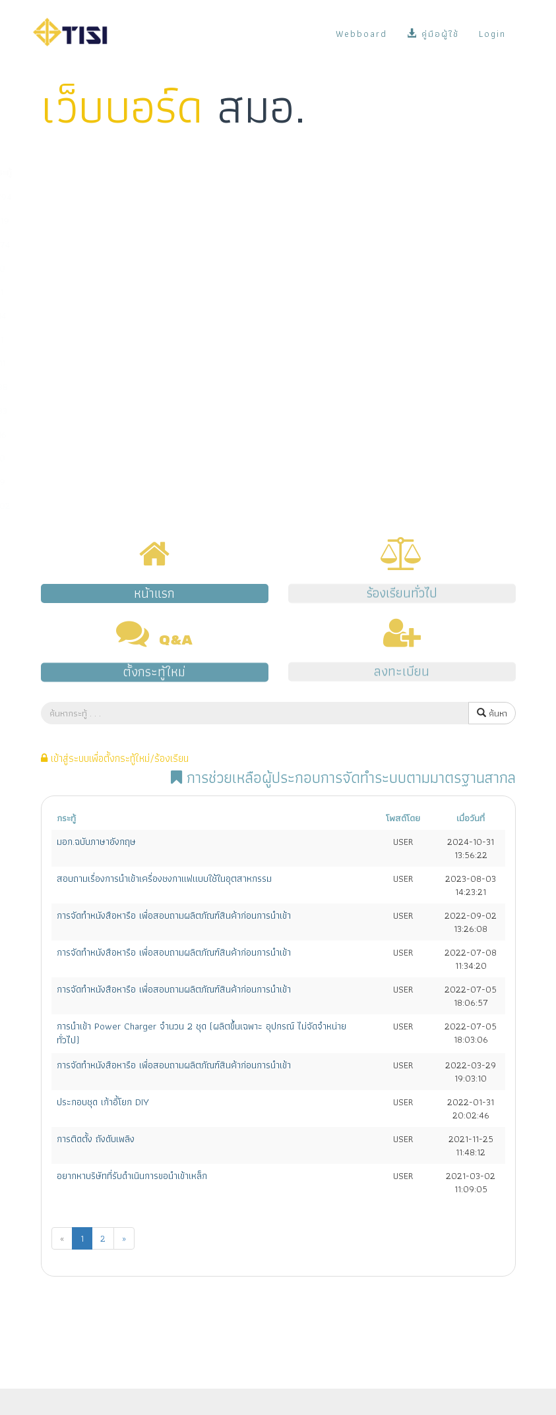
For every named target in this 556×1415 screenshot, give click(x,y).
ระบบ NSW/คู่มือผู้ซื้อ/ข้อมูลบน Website (113, 387)
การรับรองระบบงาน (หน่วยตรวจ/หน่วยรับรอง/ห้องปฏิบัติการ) (149, 315)
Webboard (361, 33)
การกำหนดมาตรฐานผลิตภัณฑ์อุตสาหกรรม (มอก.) (126, 221)
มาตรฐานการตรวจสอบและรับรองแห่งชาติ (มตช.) (126, 339)
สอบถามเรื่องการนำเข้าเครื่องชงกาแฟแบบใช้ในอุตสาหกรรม (164, 878)
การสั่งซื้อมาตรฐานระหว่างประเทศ (99, 434)
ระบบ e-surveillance (78, 410)
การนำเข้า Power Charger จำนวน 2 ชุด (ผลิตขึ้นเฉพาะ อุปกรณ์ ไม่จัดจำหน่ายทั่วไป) (201, 1033)
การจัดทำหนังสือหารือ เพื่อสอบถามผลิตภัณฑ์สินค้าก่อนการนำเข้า (174, 915)
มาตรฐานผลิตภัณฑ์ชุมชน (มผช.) (96, 268)
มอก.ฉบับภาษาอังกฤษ (96, 842)
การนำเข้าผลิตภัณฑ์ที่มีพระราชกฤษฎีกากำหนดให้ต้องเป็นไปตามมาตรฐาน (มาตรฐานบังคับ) (194, 244)
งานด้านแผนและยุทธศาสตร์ (88, 458)
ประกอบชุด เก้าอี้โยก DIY (103, 1102)
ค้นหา (493, 713)
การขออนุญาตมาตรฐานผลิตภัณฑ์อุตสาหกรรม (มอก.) (133, 197)
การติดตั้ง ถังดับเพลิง (96, 1139)
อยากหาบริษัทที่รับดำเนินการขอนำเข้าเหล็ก (132, 1176)
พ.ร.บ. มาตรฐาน (68, 482)
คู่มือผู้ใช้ (433, 33)
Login (492, 33)
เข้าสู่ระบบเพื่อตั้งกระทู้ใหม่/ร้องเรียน (115, 758)
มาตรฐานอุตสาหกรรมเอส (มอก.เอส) (104, 292)
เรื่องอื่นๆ (56, 505)
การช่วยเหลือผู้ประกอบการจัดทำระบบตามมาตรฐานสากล (138, 363)
